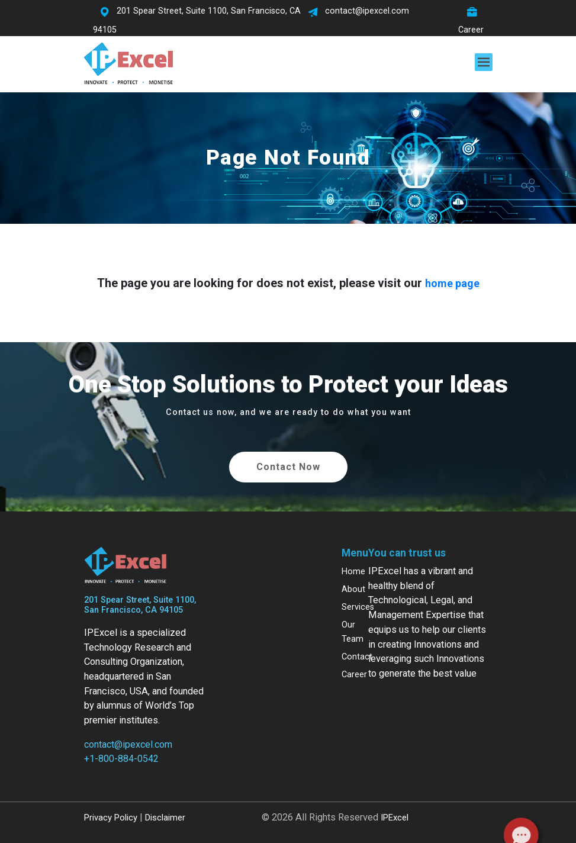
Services (358, 607)
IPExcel (394, 817)
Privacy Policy (110, 817)
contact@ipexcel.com (128, 744)
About (353, 589)
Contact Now (288, 466)
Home (353, 572)
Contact (357, 657)
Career (354, 675)
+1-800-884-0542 (121, 758)
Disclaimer (165, 817)
